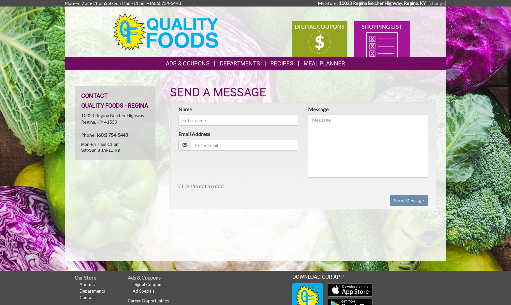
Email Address (194, 134)
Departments (92, 291)
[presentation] (227, 168)
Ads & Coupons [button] (188, 63)
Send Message (409, 200)
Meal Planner (324, 63)
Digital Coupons (148, 284)
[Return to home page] (166, 31)
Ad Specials (143, 291)
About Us (88, 284)
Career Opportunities (148, 300)
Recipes (281, 63)
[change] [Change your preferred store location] (437, 3)
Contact (87, 297)
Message (318, 109)
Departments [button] (240, 63)
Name (185, 109)
